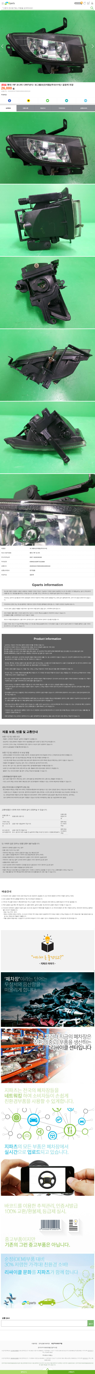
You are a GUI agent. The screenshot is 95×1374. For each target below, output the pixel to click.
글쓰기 (91, 1324)
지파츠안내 (62, 108)
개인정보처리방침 (56, 1343)
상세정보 (8, 108)
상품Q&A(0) (83, 108)
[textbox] (47, 8)
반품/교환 (25, 108)
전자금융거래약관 (44, 1343)
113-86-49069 (15, 1350)
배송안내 (42, 108)
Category (2, 3)
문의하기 (90, 1350)
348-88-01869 (15, 1358)
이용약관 (34, 1343)
